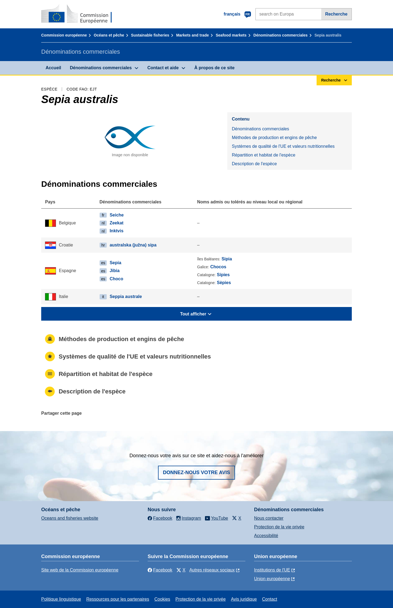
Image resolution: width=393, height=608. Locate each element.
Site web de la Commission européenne (79, 570)
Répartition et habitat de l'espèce (263, 155)
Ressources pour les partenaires (117, 599)
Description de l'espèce (254, 163)
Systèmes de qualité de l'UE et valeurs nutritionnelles (283, 146)
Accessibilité (266, 535)
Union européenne (272, 578)
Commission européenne (64, 35)
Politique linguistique (61, 599)
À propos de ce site (214, 67)
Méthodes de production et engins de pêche (274, 137)
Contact (269, 599)
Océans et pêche (109, 35)
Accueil (53, 67)
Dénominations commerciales (281, 35)
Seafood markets (231, 35)
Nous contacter (269, 518)
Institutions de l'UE (272, 570)
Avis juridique (244, 599)
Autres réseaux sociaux (212, 570)
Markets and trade (192, 35)
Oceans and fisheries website (69, 518)
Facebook (160, 570)
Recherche (336, 14)
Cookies (162, 599)
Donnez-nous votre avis (196, 472)
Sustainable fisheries (150, 35)
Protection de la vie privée (279, 527)
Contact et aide (163, 67)
